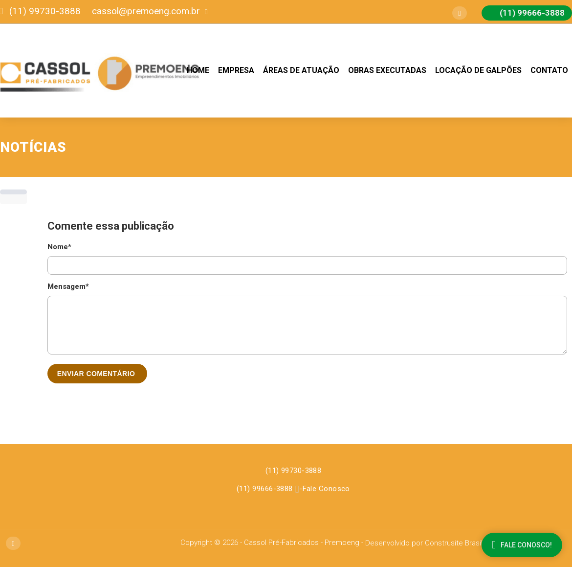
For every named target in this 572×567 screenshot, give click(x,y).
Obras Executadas (387, 70)
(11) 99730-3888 (293, 470)
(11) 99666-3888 (265, 488)
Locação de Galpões (478, 70)
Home (198, 70)
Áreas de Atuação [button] (301, 70)
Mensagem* (68, 286)
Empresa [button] (236, 70)
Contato (549, 70)
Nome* (59, 246)
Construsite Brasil (454, 543)
